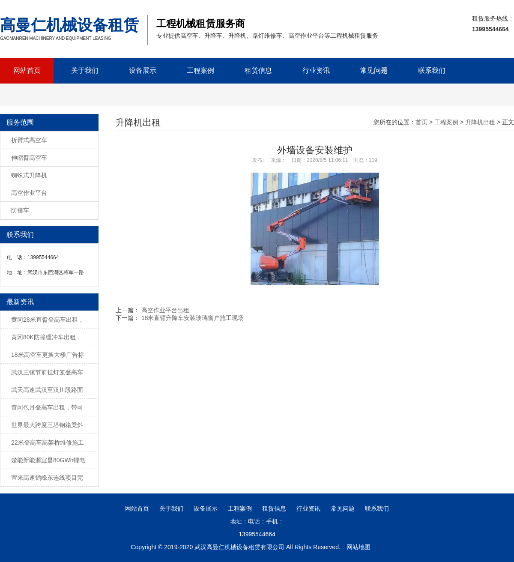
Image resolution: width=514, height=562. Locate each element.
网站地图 (359, 547)
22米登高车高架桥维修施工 (47, 442)
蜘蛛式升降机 (29, 175)
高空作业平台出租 (165, 310)
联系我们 (431, 70)
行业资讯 (316, 70)
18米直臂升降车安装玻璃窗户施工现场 (192, 317)
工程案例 (200, 70)
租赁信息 (258, 70)
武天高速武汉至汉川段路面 (47, 389)
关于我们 (85, 70)
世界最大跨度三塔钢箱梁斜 (47, 425)
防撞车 (20, 210)
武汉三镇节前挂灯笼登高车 (47, 372)
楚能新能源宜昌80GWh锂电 (48, 460)
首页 (421, 122)
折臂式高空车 (29, 140)
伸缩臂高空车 (29, 157)
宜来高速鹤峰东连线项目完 (47, 477)
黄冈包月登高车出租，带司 (47, 407)
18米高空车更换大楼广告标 (47, 354)
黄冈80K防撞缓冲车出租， (46, 337)
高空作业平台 (29, 192)
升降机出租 (480, 122)
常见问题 (374, 70)
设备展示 (142, 70)
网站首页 (27, 70)
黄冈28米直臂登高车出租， (47, 319)
